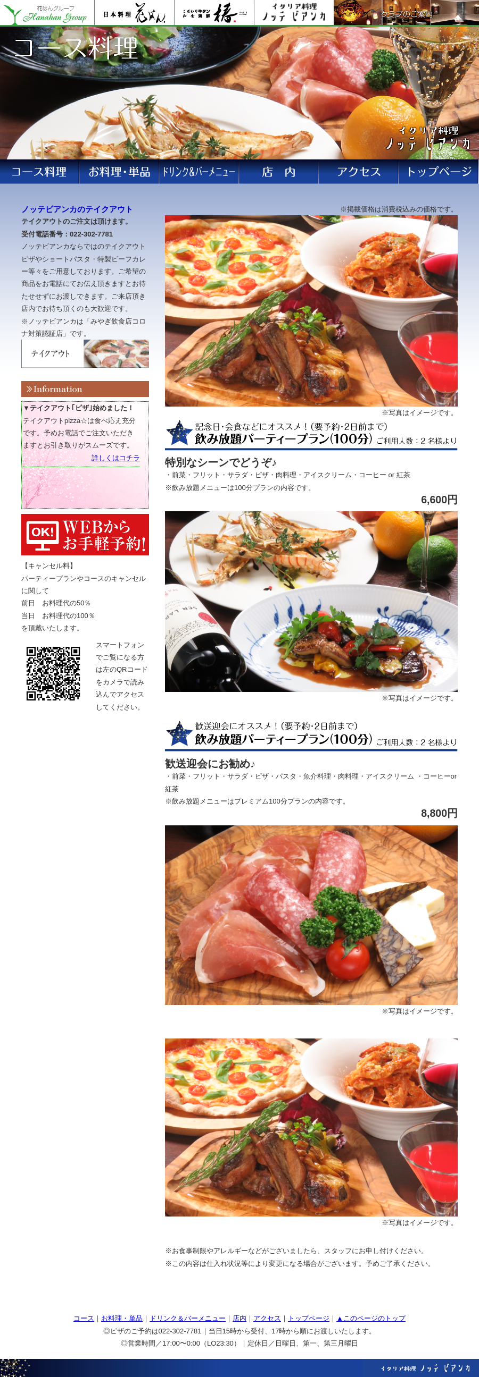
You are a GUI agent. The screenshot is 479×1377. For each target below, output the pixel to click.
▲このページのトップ (371, 1318)
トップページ (308, 1318)
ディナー (120, 171)
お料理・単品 (122, 1318)
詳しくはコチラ (116, 458)
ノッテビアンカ (294, 13)
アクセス (439, 171)
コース (200, 171)
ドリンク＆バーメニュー (188, 1318)
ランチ (40, 171)
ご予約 (359, 171)
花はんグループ (47, 13)
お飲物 (279, 171)
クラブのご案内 (406, 13)
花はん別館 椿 (214, 13)
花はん (134, 13)
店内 (239, 1318)
